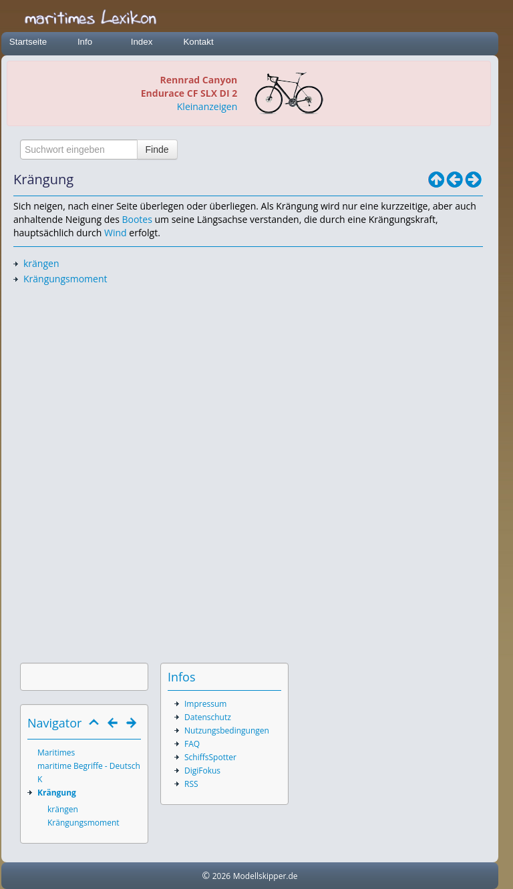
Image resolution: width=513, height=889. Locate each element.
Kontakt (198, 42)
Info (84, 42)
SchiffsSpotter (210, 757)
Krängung (56, 792)
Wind (115, 232)
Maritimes (56, 752)
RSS (191, 784)
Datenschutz (207, 717)
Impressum (205, 703)
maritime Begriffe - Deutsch (88, 766)
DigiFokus (202, 770)
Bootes (137, 219)
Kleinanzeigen (207, 106)
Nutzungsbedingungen (226, 730)
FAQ (192, 744)
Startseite (28, 42)
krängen (41, 263)
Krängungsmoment (65, 278)
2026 (221, 876)
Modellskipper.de (265, 876)
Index (142, 42)
